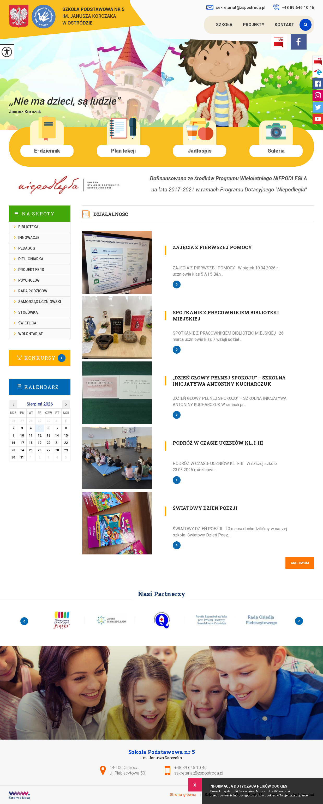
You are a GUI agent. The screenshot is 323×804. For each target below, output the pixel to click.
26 (39, 450)
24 (22, 450)
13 (48, 435)
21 (57, 443)
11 (31, 435)
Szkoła (224, 24)
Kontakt (284, 24)
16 (13, 443)
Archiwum (300, 563)
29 (66, 450)
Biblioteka (28, 227)
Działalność (110, 214)
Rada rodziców (32, 291)
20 (48, 443)
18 (31, 443)
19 (39, 443)
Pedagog (26, 248)
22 (66, 443)
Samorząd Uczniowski (39, 302)
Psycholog (29, 280)
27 (48, 450)
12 (39, 435)
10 (22, 435)
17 (22, 443)
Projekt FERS (31, 270)
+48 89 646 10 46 (293, 7)
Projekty (253, 24)
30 (13, 457)
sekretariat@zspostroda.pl (235, 7)
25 (31, 450)
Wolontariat (30, 334)
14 (57, 435)
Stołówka (28, 312)
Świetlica (27, 323)
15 (66, 435)
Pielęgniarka (30, 259)
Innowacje (28, 237)
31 (22, 457)
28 (57, 450)
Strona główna (205, 25)
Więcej (39, 358)
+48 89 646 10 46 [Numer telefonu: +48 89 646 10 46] (190, 767)
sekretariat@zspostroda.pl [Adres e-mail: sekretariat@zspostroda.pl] (198, 773)
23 (13, 450)
